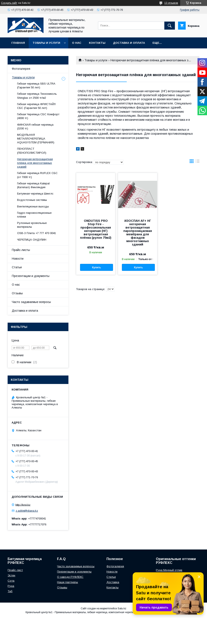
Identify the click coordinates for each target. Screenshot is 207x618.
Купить (96, 267)
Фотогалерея (21, 68)
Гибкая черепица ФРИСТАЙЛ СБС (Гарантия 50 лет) (36, 106)
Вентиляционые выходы (33, 206)
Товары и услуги (46, 42)
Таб (10, 591)
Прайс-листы (21, 250)
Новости (17, 258)
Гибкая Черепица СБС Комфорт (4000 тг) (38, 116)
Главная (18, 42)
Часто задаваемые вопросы (31, 302)
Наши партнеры (67, 582)
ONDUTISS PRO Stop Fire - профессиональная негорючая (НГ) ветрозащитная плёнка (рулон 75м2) (95, 229)
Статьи (17, 267)
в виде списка (197, 162)
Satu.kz (122, 608)
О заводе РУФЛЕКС (70, 576)
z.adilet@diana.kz (27, 510)
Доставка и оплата (129, 42)
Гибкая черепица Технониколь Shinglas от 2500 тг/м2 (37, 95)
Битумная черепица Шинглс (35, 193)
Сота (11, 580)
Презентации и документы (30, 276)
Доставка (112, 582)
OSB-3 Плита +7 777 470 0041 (36, 233)
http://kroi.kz (22, 504)
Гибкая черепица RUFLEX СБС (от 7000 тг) (37, 174)
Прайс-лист (15, 570)
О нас (76, 42)
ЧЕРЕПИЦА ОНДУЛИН (31, 239)
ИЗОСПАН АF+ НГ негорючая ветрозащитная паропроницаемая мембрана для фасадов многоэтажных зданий (137, 232)
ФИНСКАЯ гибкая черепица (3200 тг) (35, 126)
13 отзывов (171, 2)
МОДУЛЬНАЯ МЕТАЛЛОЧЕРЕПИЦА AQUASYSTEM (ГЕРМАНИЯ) (35, 138)
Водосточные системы (32, 199)
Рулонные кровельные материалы (32, 224)
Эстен (11, 575)
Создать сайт (9, 2)
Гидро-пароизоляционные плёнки (34, 214)
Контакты (97, 42)
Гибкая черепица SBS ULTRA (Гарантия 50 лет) (36, 85)
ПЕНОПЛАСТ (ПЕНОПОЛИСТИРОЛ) (31, 150)
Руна (11, 586)
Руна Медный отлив (169, 570)
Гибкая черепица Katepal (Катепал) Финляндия (33, 185)
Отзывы (17, 293)
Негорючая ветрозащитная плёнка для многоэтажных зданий (35, 163)
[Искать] (169, 26)
